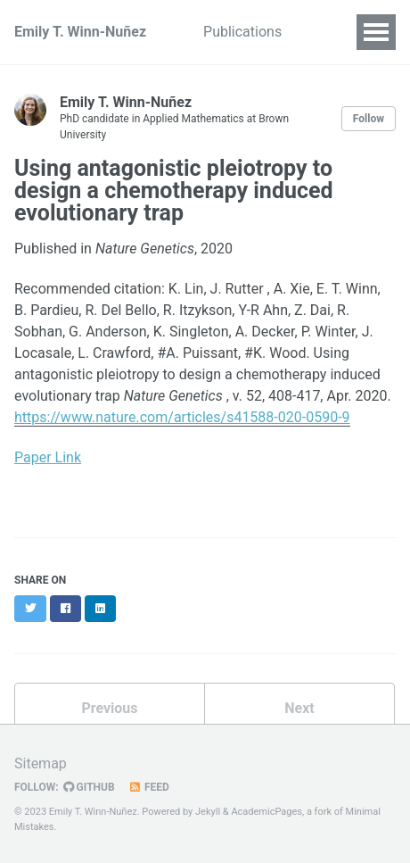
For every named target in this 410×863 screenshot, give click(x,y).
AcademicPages (266, 811)
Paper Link (47, 457)
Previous (109, 708)
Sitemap (40, 763)
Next (299, 708)
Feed (148, 787)
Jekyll (207, 811)
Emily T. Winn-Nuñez (80, 31)
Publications (242, 31)
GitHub (89, 787)
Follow (368, 118)
